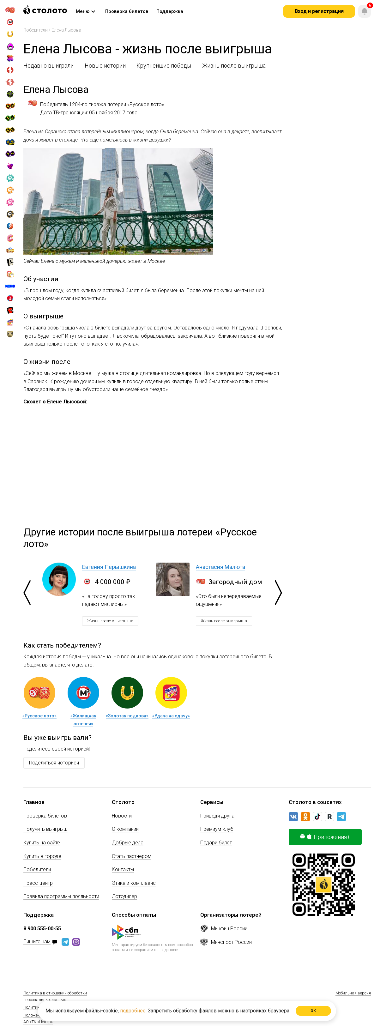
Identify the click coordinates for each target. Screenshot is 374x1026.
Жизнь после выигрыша (234, 65)
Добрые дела (127, 843)
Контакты (123, 869)
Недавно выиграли (48, 65)
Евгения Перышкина (109, 567)
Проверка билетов (45, 816)
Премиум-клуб (216, 829)
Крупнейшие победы (163, 65)
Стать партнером (131, 856)
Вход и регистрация (319, 11)
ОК (314, 1011)
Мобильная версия (353, 993)
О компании (125, 829)
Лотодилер (124, 896)
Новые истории (105, 65)
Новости (122, 816)
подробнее (133, 1011)
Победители (35, 30)
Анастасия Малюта (220, 567)
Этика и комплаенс (134, 883)
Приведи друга (217, 816)
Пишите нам (37, 942)
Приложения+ (325, 837)
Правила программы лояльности (61, 896)
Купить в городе (42, 856)
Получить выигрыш (45, 829)
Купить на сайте (41, 843)
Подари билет (216, 843)
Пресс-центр (38, 883)
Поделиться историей (54, 763)
